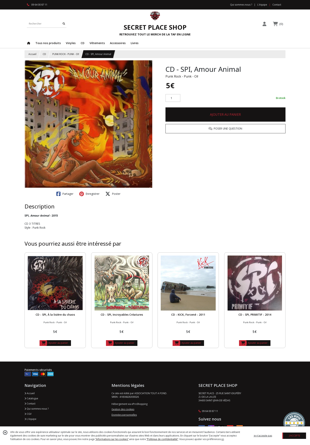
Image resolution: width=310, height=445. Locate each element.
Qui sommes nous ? (37, 408)
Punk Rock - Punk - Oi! (181, 76)
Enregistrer (89, 193)
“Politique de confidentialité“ (162, 439)
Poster (112, 193)
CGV (28, 414)
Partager (64, 193)
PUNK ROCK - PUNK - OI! (65, 54)
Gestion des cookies (123, 409)
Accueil (32, 54)
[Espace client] (264, 24)
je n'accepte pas (263, 435)
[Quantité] (172, 98)
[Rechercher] (63, 23)
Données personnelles (124, 415)
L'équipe (30, 419)
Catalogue (31, 398)
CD (44, 54)
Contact (276, 4)
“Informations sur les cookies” (112, 439)
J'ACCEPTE (294, 435)
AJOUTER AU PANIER (225, 114)
